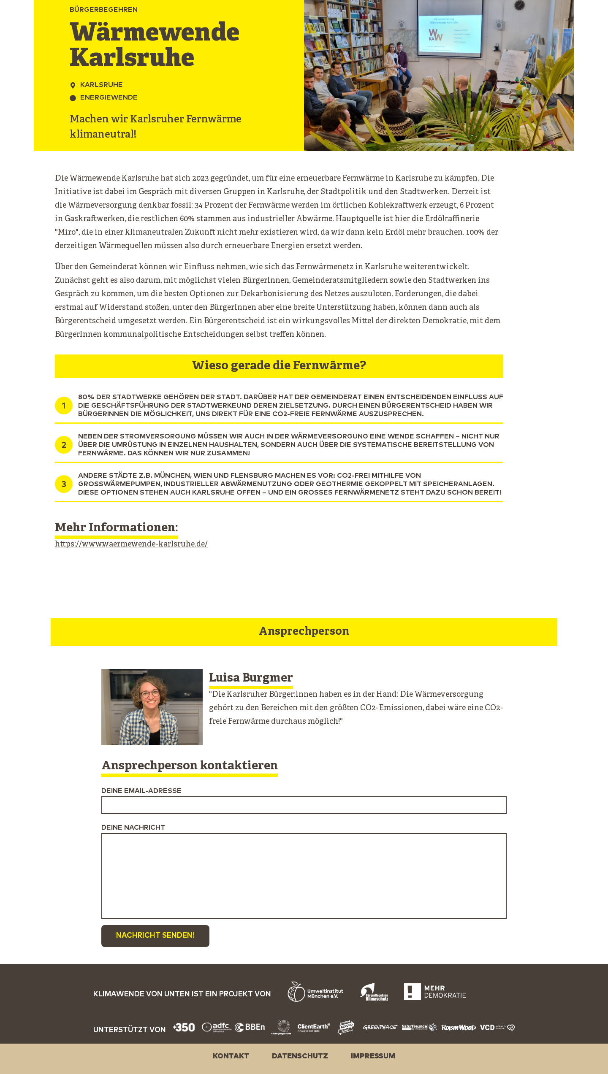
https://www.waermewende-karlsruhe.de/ (131, 544)
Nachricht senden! (155, 935)
